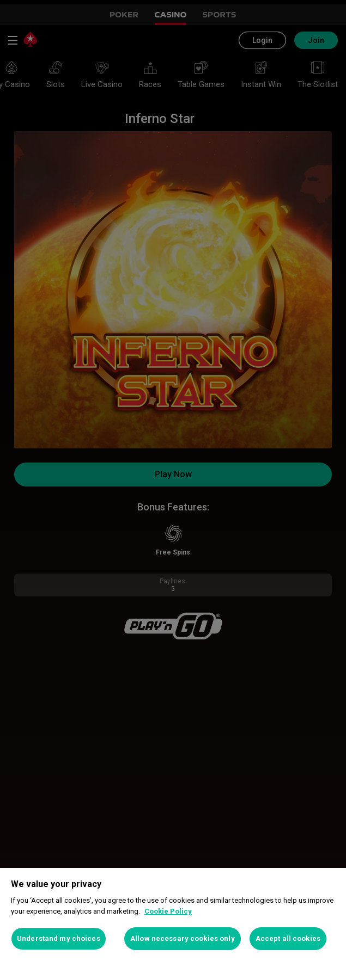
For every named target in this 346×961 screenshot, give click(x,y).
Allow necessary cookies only (182, 938)
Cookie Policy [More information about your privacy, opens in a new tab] (168, 911)
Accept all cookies (288, 938)
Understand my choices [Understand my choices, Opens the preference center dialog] (58, 938)
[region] (173, 914)
